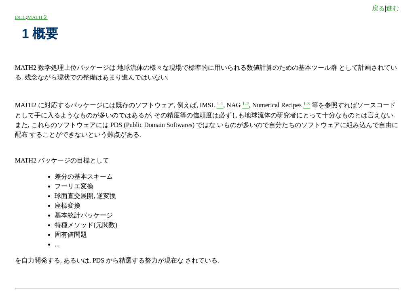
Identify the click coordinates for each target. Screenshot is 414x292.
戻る (378, 8)
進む (392, 8)
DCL (20, 17)
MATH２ (37, 17)
